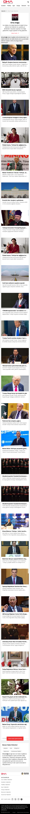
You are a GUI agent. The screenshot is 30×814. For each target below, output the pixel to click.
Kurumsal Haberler (6, 794)
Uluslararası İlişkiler (16, 751)
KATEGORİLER (5, 777)
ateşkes (6, 748)
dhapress (16, 748)
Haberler (3, 11)
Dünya (18, 5)
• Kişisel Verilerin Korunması (23, 812)
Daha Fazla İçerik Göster (15, 738)
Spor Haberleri (5, 787)
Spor (14, 5)
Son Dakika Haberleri (6, 779)
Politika (9, 5)
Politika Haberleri (5, 784)
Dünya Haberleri (5, 789)
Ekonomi (24, 5)
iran (11, 748)
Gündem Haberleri (6, 782)
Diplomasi (6, 751)
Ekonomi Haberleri (6, 792)
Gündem (3, 5)
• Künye (14, 812)
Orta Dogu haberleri (13, 11)
